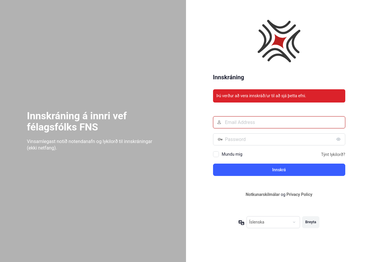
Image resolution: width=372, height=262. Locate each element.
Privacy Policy (299, 194)
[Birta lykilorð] (339, 139)
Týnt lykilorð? (333, 154)
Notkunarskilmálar (263, 194)
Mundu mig (232, 154)
